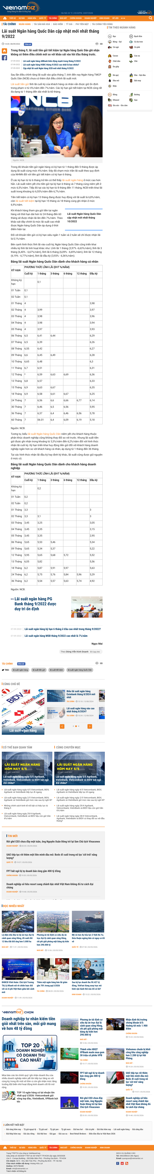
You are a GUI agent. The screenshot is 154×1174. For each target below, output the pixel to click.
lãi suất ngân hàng (72, 180)
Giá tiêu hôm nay (104, 1129)
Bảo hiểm (58, 24)
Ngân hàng (25, 24)
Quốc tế (9, 862)
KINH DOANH (104, 18)
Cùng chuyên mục (68, 747)
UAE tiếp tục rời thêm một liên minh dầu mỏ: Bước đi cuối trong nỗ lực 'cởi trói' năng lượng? (51, 856)
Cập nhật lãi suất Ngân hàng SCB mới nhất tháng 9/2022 (48, 68)
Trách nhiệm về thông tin (16, 1171)
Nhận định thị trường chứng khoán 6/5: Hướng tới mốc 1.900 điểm (136, 1024)
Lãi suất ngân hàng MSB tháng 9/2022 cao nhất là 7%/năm (56, 635)
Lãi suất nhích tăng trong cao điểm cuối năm (68, 693)
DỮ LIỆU (115, 18)
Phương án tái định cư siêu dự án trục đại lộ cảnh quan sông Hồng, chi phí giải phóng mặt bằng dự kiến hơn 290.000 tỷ (53, 940)
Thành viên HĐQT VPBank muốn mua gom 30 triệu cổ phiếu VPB (92, 1052)
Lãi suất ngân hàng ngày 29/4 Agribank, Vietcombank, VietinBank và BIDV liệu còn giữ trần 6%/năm (27, 816)
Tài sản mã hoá (42, 24)
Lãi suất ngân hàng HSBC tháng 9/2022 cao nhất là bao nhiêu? (51, 64)
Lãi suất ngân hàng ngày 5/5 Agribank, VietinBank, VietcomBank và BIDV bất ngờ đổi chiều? (26, 780)
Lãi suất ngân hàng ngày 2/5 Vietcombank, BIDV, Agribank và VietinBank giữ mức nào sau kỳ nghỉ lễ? (28, 799)
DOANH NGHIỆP (90, 18)
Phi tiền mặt (82, 24)
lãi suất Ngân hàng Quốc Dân (44, 434)
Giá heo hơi (78, 1129)
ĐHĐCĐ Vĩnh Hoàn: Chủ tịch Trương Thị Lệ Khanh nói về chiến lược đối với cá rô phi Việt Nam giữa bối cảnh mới (18, 987)
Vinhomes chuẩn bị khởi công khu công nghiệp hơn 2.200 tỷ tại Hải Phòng (138, 1054)
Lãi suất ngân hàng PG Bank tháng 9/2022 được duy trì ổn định (35, 603)
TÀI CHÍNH (53, 18)
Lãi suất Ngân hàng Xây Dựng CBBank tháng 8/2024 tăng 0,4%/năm (69, 711)
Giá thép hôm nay (13, 1134)
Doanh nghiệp (12, 846)
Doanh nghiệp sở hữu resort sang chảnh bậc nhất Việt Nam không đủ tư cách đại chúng (49, 886)
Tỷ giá (69, 24)
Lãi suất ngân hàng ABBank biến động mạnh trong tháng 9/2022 (52, 61)
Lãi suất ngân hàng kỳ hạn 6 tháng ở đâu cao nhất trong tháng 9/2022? (63, 629)
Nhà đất (5, 947)
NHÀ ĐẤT (63, 18)
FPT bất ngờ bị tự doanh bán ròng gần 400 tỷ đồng (33, 871)
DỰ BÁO (22, 18)
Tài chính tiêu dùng (102, 24)
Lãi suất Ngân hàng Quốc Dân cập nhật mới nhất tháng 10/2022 (84, 217)
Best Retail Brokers (78, 1134)
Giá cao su (63, 1134)
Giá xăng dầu (137, 1129)
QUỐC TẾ (42, 18)
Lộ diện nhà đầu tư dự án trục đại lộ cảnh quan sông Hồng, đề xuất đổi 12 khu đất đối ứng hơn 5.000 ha (18, 938)
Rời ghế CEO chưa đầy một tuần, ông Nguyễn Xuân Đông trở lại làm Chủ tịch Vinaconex (53, 841)
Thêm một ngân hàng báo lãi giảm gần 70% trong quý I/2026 (52, 984)
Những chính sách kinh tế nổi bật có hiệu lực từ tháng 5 (26, 807)
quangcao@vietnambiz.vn (132, 1158)
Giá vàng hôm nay (13, 1129)
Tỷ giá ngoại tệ (30, 1129)
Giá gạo (52, 1134)
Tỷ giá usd (43, 1129)
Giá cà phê (89, 1129)
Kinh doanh (76, 994)
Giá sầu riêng (28, 1134)
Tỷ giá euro (66, 1129)
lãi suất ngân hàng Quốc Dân (80, 669)
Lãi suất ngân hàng (23, 730)
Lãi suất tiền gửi (20, 84)
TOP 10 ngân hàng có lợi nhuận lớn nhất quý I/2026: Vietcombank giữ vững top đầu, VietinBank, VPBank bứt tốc (37, 1097)
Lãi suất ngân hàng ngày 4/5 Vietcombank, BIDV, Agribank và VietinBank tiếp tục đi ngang (26, 791)
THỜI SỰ (12, 18)
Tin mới (13, 836)
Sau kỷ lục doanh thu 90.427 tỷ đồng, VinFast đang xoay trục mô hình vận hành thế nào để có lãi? (87, 985)
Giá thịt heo (42, 1134)
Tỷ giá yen (54, 1129)
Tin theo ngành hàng (122, 27)
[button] (62, 726)
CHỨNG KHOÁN (76, 18)
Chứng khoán (12, 875)
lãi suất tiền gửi (39, 669)
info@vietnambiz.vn (20, 1169)
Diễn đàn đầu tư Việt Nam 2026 (102, 1134)
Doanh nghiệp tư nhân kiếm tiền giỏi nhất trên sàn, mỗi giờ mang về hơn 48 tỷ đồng (29, 1023)
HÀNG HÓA (32, 18)
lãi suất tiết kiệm (25, 201)
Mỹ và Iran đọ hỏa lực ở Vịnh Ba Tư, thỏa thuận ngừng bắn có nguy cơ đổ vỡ (88, 938)
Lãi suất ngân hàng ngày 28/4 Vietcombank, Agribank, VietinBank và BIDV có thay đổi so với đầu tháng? (81, 818)
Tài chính (9, 24)
